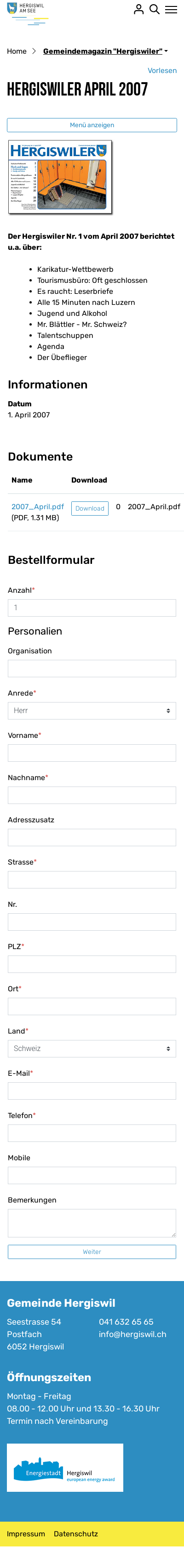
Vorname (24, 735)
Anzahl (21, 590)
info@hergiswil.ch (133, 1334)
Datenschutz (76, 1533)
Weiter (92, 1252)
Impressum (26, 1533)
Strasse (22, 862)
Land (18, 1031)
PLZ (16, 946)
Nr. (12, 904)
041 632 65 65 (126, 1322)
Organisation (30, 650)
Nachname (28, 777)
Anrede (22, 693)
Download (89, 508)
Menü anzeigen (92, 125)
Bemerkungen (32, 1200)
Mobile (19, 1157)
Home (17, 51)
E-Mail (20, 1073)
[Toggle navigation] (168, 10)
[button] (105, 51)
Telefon (22, 1115)
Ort (15, 988)
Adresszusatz (31, 819)
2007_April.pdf (38, 506)
